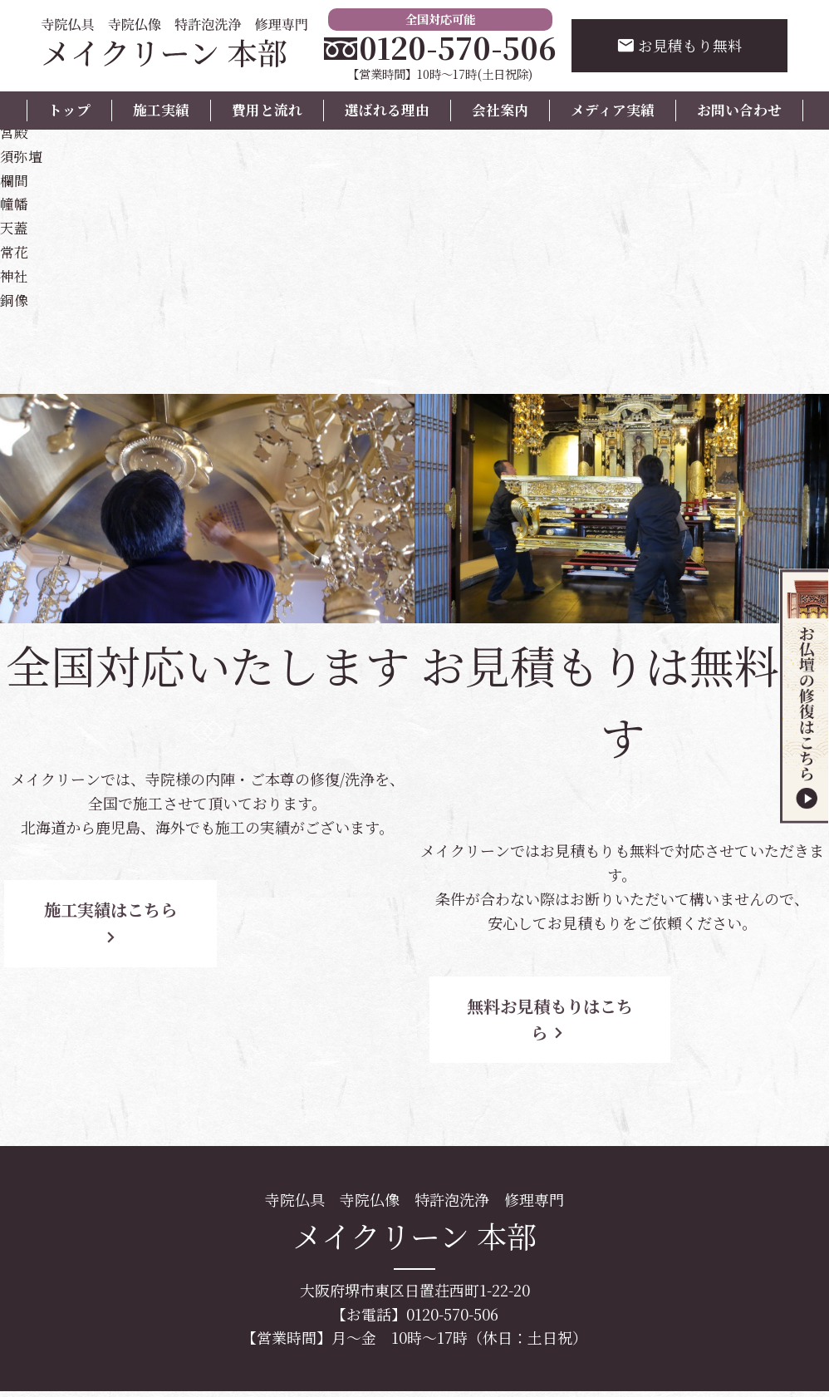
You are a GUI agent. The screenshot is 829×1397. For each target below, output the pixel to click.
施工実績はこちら (149, 910)
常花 (15, 251)
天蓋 (15, 227)
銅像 (15, 299)
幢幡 (15, 203)
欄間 (15, 179)
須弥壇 (22, 155)
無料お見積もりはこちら (564, 1006)
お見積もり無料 (679, 46)
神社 (15, 275)
